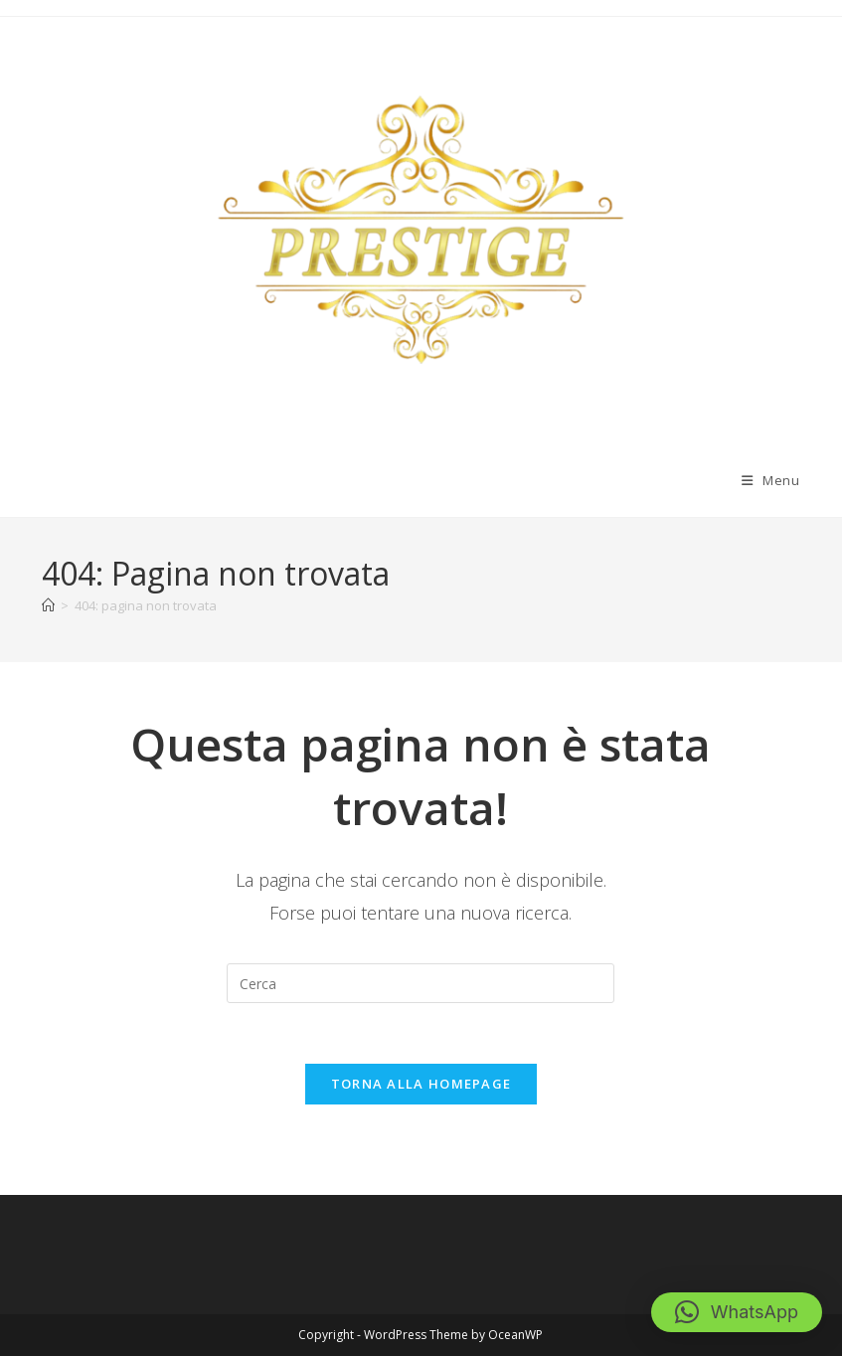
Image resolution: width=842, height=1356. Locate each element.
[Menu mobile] (771, 480)
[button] (736, 1312)
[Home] (48, 605)
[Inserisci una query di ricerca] (420, 983)
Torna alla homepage (421, 1084)
